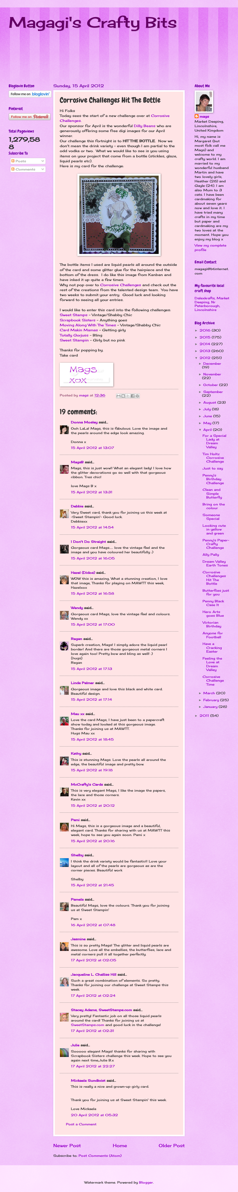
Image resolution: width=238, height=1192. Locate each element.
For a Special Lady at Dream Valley (214, 441)
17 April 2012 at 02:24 (93, 996)
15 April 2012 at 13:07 (92, 448)
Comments (23, 169)
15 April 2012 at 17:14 (91, 699)
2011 (205, 716)
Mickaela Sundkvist (88, 1080)
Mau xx (77, 714)
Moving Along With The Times (88, 325)
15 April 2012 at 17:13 (91, 669)
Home (120, 1145)
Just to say (213, 468)
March (209, 693)
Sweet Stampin (74, 340)
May (207, 423)
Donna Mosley (84, 422)
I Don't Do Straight (88, 542)
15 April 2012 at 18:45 (92, 739)
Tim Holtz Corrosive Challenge (213, 458)
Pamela (77, 899)
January (211, 707)
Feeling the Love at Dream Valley (212, 664)
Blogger (146, 1182)
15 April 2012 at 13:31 (91, 492)
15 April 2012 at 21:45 (92, 885)
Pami (75, 820)
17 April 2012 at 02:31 (92, 1031)
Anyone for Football (213, 635)
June (208, 416)
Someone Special (211, 517)
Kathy (76, 753)
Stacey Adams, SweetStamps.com (101, 1010)
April (208, 430)
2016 (206, 330)
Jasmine (78, 939)
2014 (205, 344)
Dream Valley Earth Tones (215, 563)
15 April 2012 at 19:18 (92, 770)
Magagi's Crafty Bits (93, 22)
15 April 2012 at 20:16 (93, 841)
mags (204, 116)
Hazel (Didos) (83, 573)
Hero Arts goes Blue (213, 613)
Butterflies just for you (216, 592)
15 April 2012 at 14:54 (92, 527)
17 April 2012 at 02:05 (93, 960)
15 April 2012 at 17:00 (93, 624)
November (212, 374)
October (211, 385)
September (213, 392)
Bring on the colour (214, 506)
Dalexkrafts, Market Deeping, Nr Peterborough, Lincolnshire (212, 303)
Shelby (77, 855)
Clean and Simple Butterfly (212, 493)
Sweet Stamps (74, 315)
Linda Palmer (82, 683)
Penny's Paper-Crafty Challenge (216, 544)
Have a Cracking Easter (212, 647)
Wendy (77, 608)
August (210, 402)
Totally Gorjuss (74, 335)
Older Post (172, 1145)
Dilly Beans (144, 126)
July (207, 409)
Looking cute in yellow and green (214, 529)
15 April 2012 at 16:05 (93, 558)
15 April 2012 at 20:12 (93, 805)
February (211, 700)
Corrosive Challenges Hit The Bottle (214, 577)
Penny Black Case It (213, 603)
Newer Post (67, 1145)
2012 (206, 358)
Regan (76, 639)
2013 (205, 351)
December (212, 363)
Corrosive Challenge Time (213, 680)
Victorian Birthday (212, 624)
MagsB (77, 462)
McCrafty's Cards (87, 784)
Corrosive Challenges (120, 285)
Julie (75, 1045)
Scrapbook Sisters (78, 320)
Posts (18, 161)
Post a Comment (81, 1124)
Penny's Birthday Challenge (213, 479)
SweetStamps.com (87, 1025)
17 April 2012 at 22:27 (93, 1066)
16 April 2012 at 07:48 (93, 925)
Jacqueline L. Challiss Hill (93, 974)
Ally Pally (211, 554)
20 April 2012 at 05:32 (94, 1115)
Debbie (77, 506)
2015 (206, 337)
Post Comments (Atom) (100, 1156)
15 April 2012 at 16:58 (92, 593)
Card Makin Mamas (79, 330)
